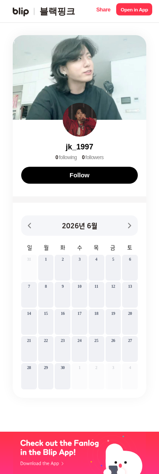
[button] (103, 11)
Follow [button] (79, 175)
